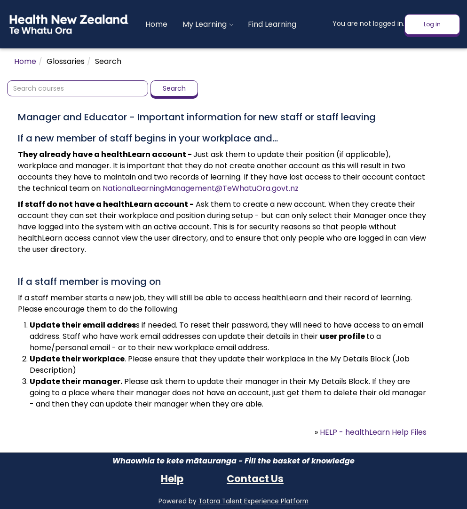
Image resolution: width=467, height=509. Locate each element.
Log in (432, 24)
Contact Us (255, 479)
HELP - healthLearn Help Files (373, 432)
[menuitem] (156, 24)
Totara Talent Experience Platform (253, 501)
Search (174, 88)
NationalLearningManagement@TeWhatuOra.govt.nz (201, 188)
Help (172, 479)
